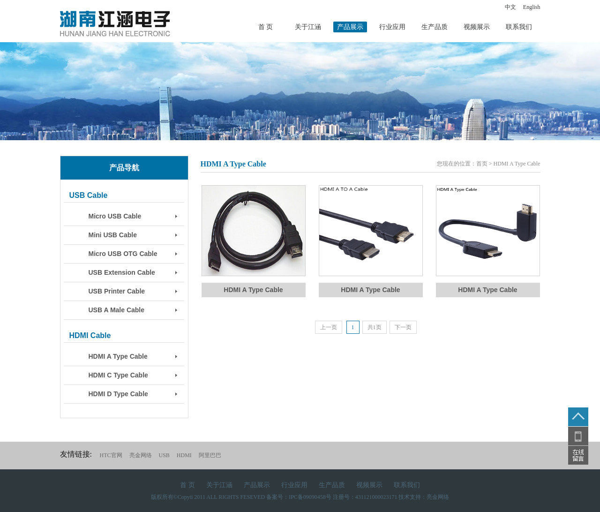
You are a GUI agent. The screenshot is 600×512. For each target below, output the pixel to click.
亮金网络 (140, 455)
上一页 (328, 327)
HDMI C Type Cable (118, 375)
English (531, 7)
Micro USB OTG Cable (123, 253)
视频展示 (477, 26)
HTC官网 (111, 455)
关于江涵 (308, 26)
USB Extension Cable (122, 272)
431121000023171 (376, 497)
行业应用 (392, 26)
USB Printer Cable (117, 291)
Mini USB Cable (113, 235)
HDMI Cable (90, 335)
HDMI (184, 455)
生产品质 (434, 26)
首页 (482, 163)
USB (164, 455)
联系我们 (519, 26)
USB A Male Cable (117, 310)
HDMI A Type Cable (118, 356)
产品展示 (350, 26)
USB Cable (88, 195)
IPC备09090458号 (310, 497)
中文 (510, 7)
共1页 (375, 327)
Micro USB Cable (115, 216)
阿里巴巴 (210, 455)
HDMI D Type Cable (118, 394)
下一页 (403, 327)
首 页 (265, 26)
